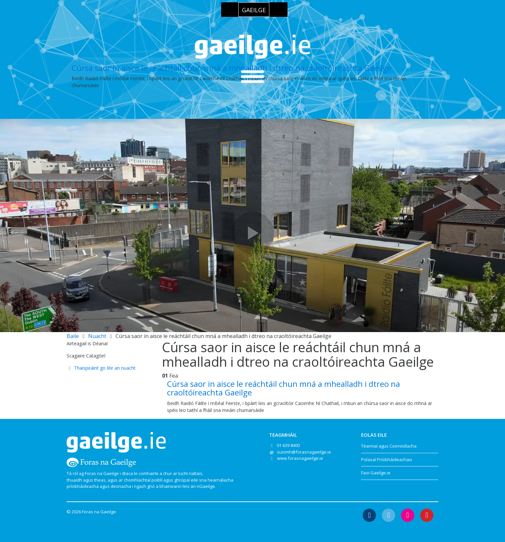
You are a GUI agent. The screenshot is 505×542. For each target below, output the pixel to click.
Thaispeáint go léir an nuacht (101, 368)
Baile (73, 336)
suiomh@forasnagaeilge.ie (304, 452)
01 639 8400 (288, 445)
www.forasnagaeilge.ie (300, 458)
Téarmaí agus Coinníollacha (389, 446)
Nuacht (97, 336)
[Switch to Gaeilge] (253, 9)
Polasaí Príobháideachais (386, 459)
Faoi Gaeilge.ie (375, 473)
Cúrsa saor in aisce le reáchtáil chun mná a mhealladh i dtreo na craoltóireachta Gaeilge (231, 67)
